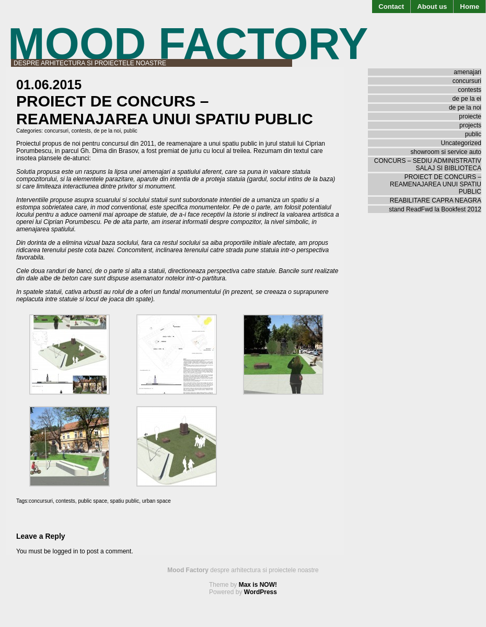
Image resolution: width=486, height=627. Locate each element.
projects (470, 125)
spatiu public (125, 501)
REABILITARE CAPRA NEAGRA (435, 200)
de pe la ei (467, 98)
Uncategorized (461, 143)
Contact (391, 6)
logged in (65, 551)
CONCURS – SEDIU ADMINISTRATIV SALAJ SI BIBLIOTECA (427, 164)
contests (81, 131)
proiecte (470, 116)
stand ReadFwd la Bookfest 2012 (435, 209)
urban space (156, 501)
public (130, 131)
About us (432, 6)
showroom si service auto (446, 152)
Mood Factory (188, 43)
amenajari (467, 72)
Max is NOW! (258, 584)
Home (469, 6)
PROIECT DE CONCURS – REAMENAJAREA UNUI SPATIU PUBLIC (435, 184)
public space (92, 501)
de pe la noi (107, 131)
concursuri (56, 131)
